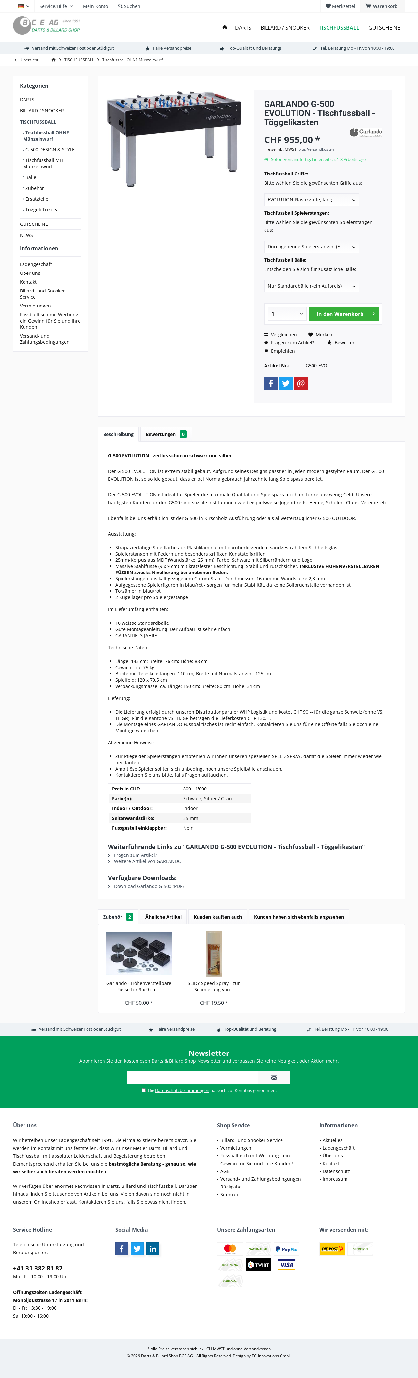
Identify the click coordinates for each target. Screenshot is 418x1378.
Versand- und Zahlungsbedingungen (45, 350)
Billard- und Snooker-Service (43, 305)
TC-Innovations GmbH (272, 1356)
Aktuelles (333, 1140)
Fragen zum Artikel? (289, 343)
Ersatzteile (36, 199)
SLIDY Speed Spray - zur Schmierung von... (214, 986)
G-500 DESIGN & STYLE (49, 149)
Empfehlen (279, 351)
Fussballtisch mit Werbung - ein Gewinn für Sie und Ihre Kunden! (50, 332)
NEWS (26, 235)
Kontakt (28, 294)
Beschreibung (118, 434)
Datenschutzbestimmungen (182, 1090)
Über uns (30, 285)
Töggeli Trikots (40, 210)
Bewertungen (166, 434)
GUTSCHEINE (34, 224)
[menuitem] (382, 6)
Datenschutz (336, 1171)
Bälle (30, 177)
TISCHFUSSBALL (38, 122)
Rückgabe (231, 1187)
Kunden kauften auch (218, 917)
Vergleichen (280, 334)
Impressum (335, 1179)
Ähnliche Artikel (163, 917)
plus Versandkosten (316, 149)
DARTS (27, 99)
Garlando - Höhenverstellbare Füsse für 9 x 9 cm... (138, 986)
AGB (225, 1171)
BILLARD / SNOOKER (42, 111)
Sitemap (229, 1194)
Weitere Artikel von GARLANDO (145, 861)
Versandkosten (257, 1349)
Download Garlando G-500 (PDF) (146, 886)
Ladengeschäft (36, 276)
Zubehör (34, 188)
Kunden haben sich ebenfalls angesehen (299, 917)
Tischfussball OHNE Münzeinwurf (46, 135)
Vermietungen (35, 317)
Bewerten (341, 343)
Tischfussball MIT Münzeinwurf (43, 163)
